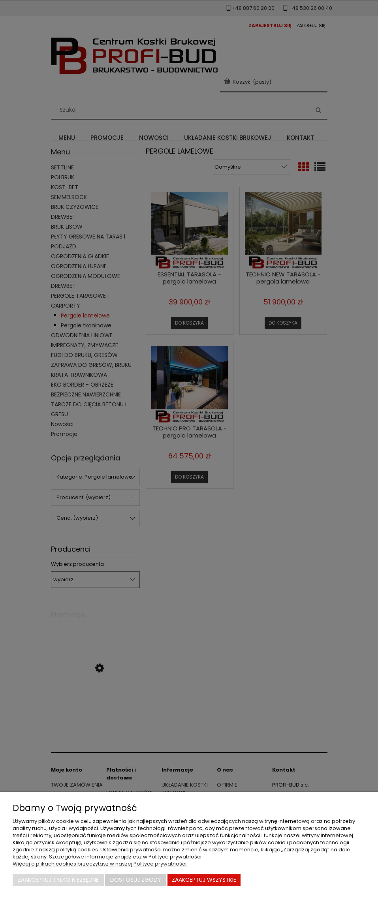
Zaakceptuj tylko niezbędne (58, 880)
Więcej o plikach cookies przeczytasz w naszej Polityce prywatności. (100, 864)
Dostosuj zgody (135, 880)
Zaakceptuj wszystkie (204, 880)
